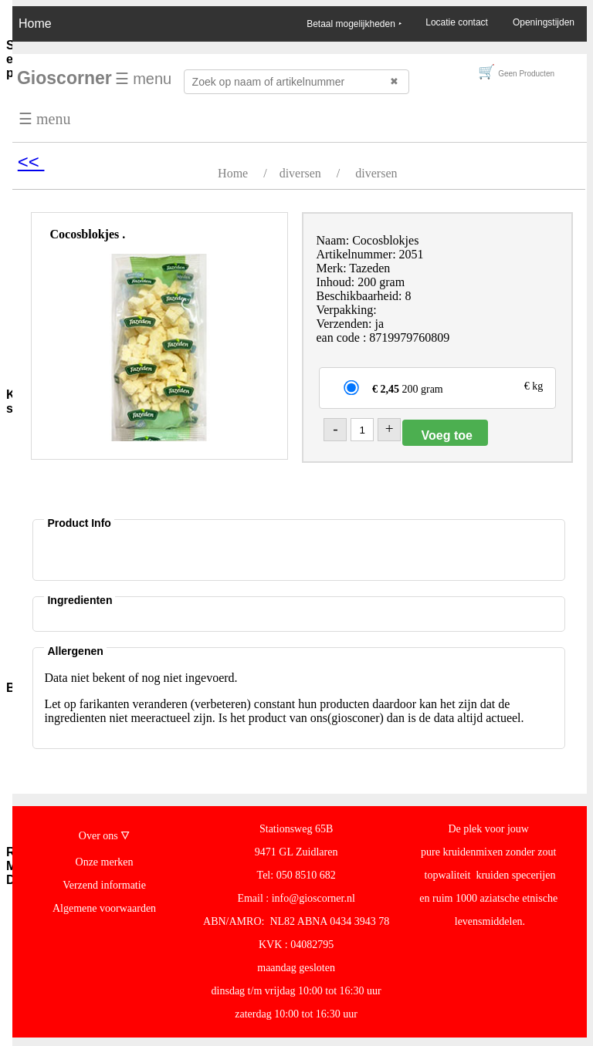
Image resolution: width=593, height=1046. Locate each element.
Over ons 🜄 (104, 836)
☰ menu (143, 78)
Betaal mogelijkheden (354, 24)
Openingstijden (543, 22)
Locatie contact (456, 22)
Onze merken (105, 862)
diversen (300, 173)
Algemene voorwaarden (104, 908)
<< (31, 161)
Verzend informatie (104, 885)
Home (35, 23)
